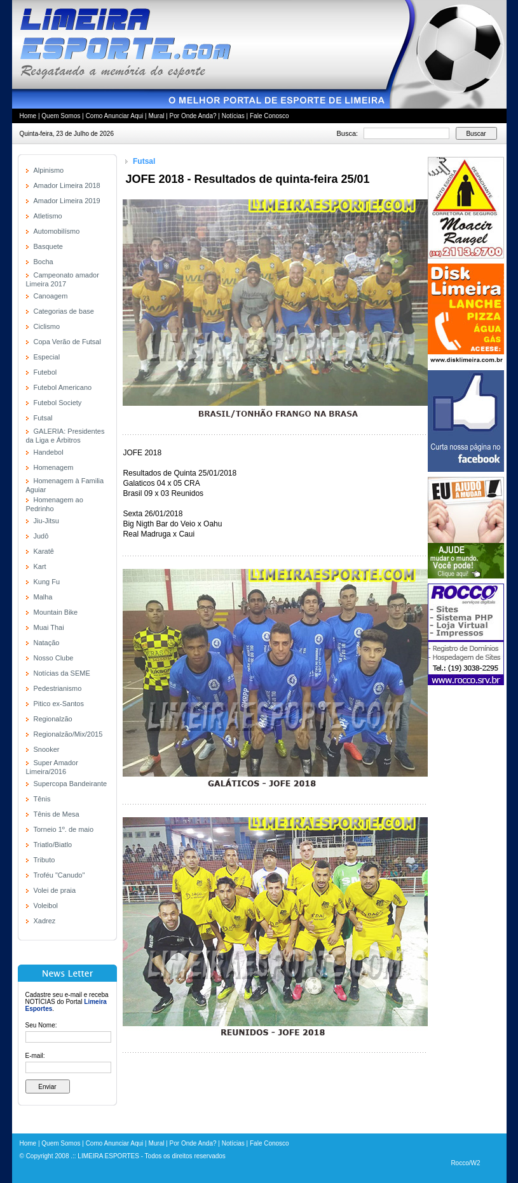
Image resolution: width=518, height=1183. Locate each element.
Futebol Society (58, 402)
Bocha (43, 261)
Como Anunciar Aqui (115, 115)
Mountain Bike (56, 612)
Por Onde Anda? (193, 115)
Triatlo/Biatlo (53, 844)
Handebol (49, 452)
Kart (40, 566)
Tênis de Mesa (56, 814)
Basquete (48, 246)
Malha (43, 597)
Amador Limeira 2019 (67, 200)
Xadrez (45, 921)
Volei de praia (55, 890)
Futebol (45, 372)
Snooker (47, 749)
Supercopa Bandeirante (70, 783)
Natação (47, 642)
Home (28, 115)
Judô (41, 536)
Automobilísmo (57, 231)
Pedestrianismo (58, 688)
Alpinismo (49, 170)
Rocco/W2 (465, 1163)
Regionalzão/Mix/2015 (68, 734)
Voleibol (46, 905)
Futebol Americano (63, 387)
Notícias (233, 115)
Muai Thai (49, 627)
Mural (156, 115)
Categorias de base (64, 311)
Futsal (43, 418)
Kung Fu (47, 581)
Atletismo (48, 216)
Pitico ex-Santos (59, 703)
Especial (47, 357)
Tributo (44, 860)
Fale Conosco (269, 115)
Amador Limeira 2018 (67, 185)
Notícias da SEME (62, 673)
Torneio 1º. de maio (64, 829)
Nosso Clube (54, 658)
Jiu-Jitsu (46, 521)
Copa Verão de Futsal (67, 341)
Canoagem (51, 296)
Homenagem (54, 467)
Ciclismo (47, 326)
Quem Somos (60, 115)
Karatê (44, 551)
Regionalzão (53, 719)
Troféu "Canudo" (59, 875)
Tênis (42, 799)
